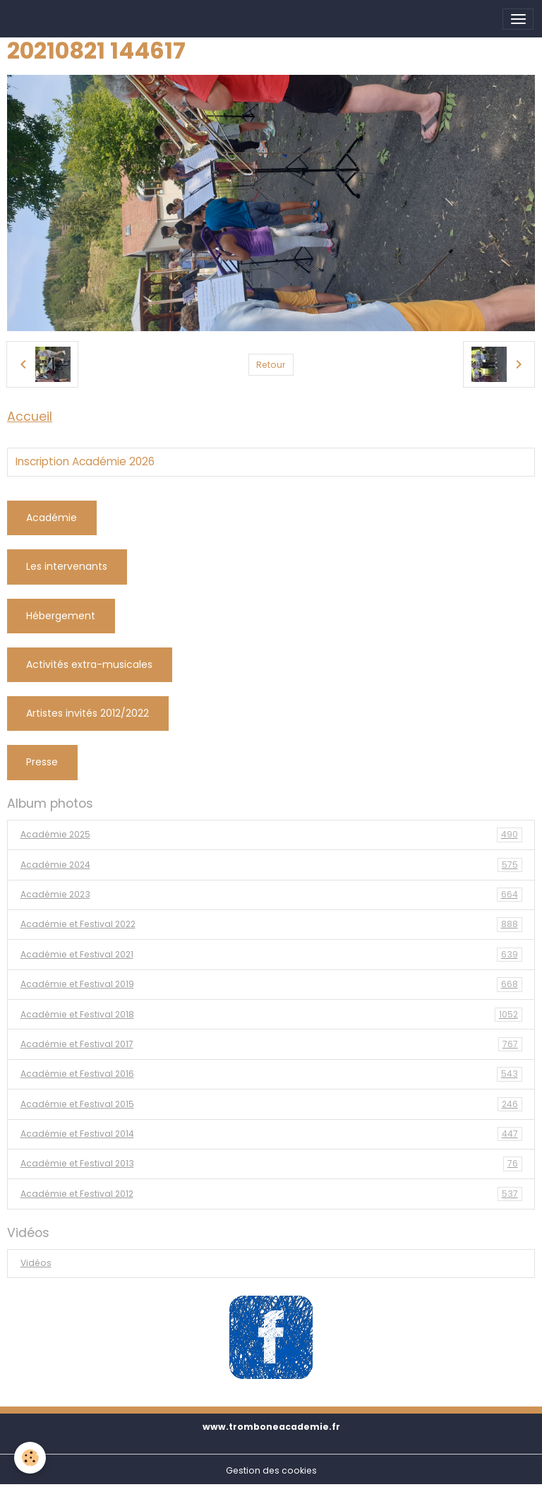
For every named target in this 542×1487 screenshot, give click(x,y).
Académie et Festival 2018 (271, 1015)
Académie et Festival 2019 (271, 984)
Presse (42, 762)
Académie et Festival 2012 (271, 1194)
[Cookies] (30, 1458)
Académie (51, 517)
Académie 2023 (271, 895)
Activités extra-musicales (89, 664)
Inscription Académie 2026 (85, 461)
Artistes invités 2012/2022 (87, 713)
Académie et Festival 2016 (271, 1074)
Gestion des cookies (271, 1470)
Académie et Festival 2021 (271, 955)
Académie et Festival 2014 (271, 1134)
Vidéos (36, 1263)
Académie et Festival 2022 (271, 924)
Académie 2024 (271, 865)
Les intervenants (66, 566)
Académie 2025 (271, 835)
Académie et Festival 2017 (271, 1044)
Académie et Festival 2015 (271, 1104)
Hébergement (60, 616)
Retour (270, 365)
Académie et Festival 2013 (271, 1164)
